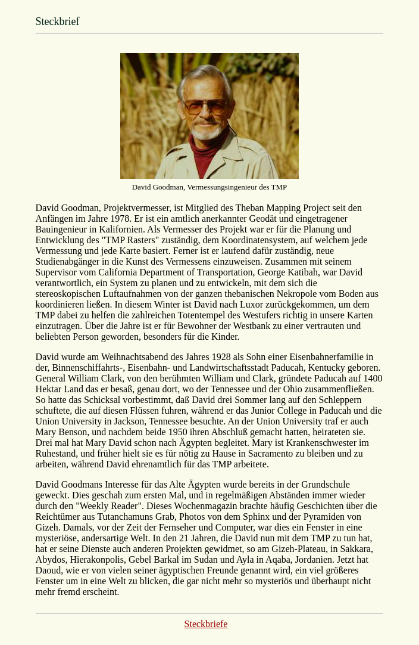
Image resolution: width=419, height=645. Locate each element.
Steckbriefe (206, 624)
